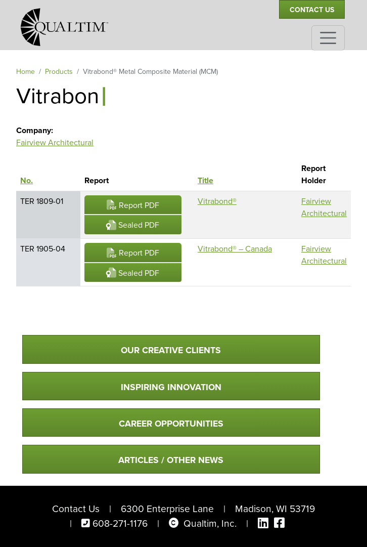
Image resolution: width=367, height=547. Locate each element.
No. (31, 180)
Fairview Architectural (55, 142)
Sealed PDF (132, 225)
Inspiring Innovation (171, 387)
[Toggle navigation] (328, 38)
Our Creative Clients (171, 350)
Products (59, 71)
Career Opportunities (171, 423)
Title (205, 180)
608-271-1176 (120, 523)
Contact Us (312, 10)
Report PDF (133, 205)
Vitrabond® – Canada (235, 249)
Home (25, 71)
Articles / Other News (170, 460)
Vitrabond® (217, 201)
